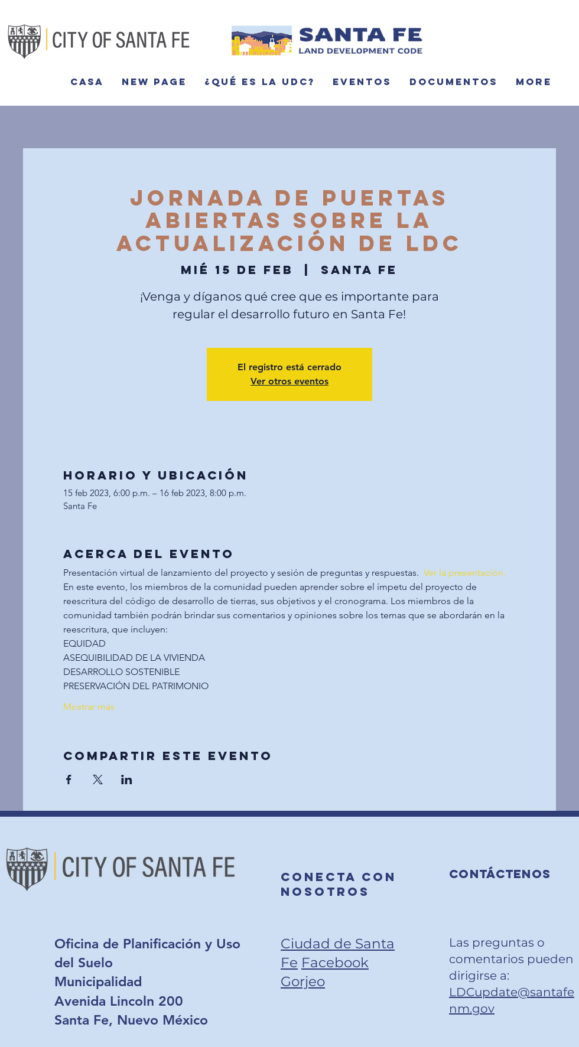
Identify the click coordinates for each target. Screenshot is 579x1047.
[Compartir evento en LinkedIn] (126, 779)
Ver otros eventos (289, 381)
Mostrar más (89, 706)
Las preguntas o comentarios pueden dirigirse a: (511, 959)
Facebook (335, 962)
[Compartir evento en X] (97, 779)
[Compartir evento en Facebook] (68, 779)
